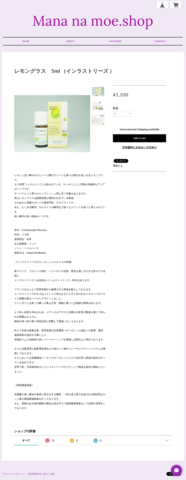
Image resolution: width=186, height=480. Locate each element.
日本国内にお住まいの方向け (139, 147)
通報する (118, 165)
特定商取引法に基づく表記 (41, 473)
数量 (115, 108)
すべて (26, 440)
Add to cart (139, 138)
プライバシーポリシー (13, 473)
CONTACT (160, 41)
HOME (25, 41)
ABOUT (70, 41)
